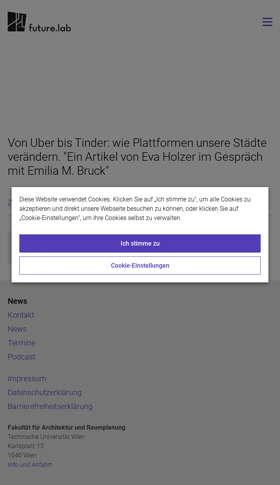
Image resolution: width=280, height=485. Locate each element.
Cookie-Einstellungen (140, 265)
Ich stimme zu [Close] (140, 243)
